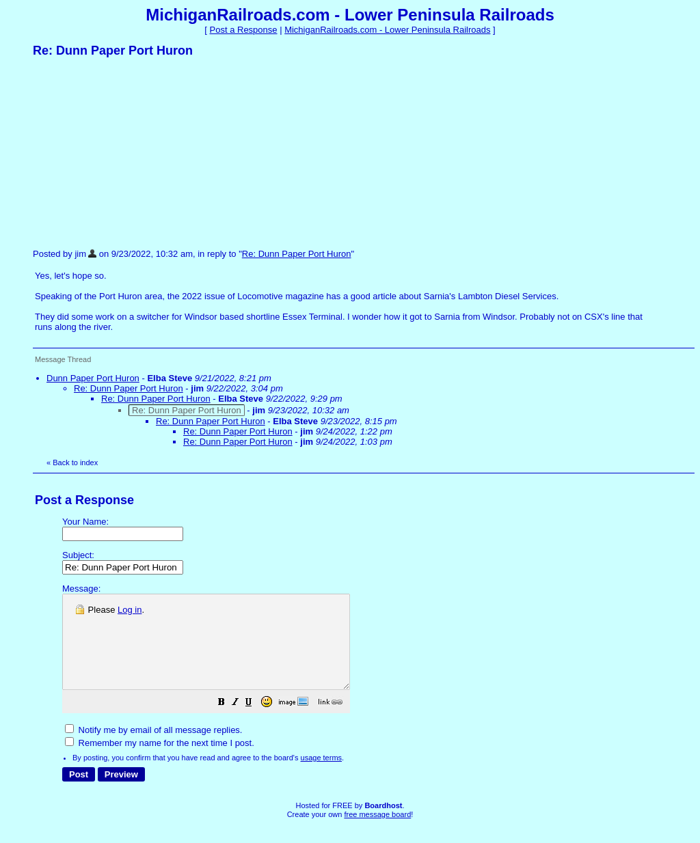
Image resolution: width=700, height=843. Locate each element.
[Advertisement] (135, 152)
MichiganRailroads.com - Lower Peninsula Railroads (387, 30)
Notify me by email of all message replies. (153, 748)
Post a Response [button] (244, 30)
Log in (130, 610)
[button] (255, 722)
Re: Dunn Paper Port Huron (296, 254)
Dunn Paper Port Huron (92, 378)
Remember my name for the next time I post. (159, 761)
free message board (377, 833)
